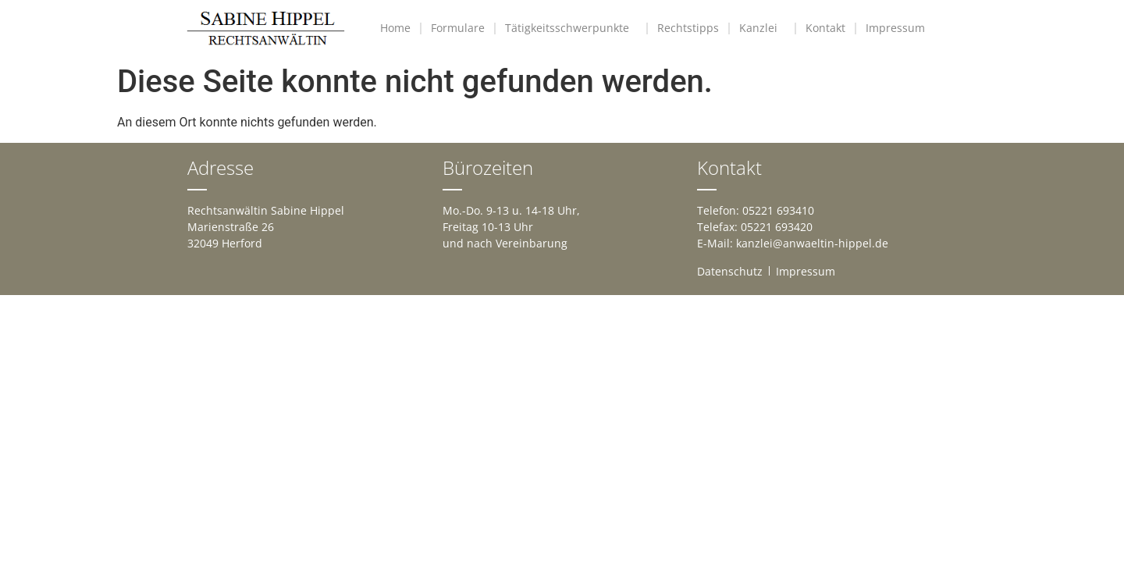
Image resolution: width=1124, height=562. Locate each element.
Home (395, 27)
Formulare (458, 27)
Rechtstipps (688, 27)
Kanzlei (762, 28)
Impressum (899, 28)
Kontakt (825, 27)
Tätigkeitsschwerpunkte (571, 28)
